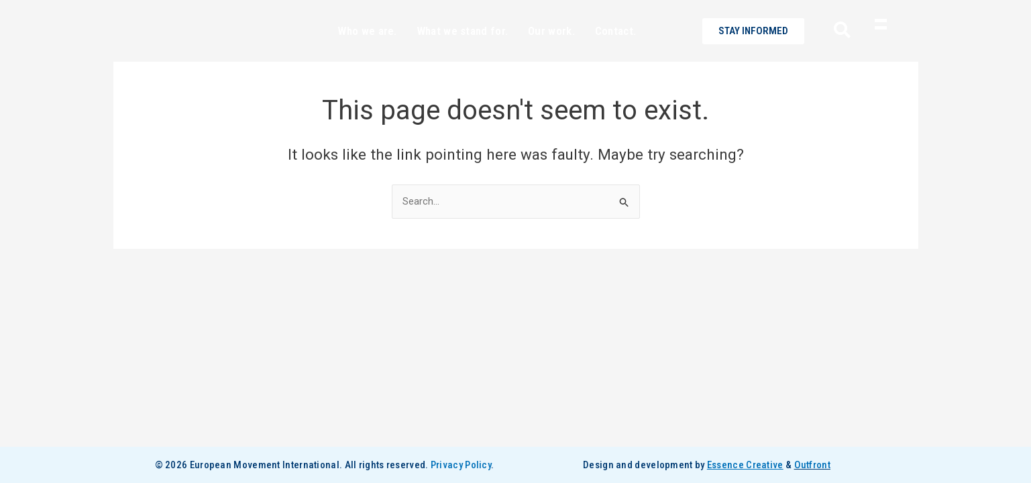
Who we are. (367, 55)
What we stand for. (462, 55)
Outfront (812, 465)
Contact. (615, 55)
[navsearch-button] (837, 55)
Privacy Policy (461, 465)
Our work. (551, 55)
